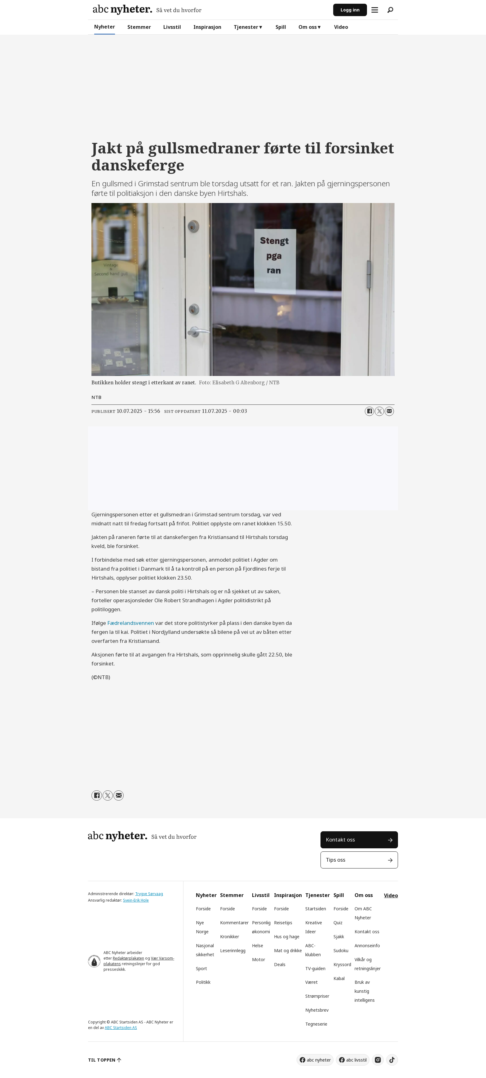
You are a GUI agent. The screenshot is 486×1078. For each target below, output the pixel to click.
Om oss (307, 27)
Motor (258, 959)
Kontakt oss (340, 839)
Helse (257, 945)
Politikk (203, 982)
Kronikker (229, 936)
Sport (201, 968)
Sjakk (339, 936)
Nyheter (104, 26)
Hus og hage (286, 936)
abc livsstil (356, 1060)
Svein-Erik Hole (136, 900)
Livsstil (172, 27)
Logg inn (350, 10)
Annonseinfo (367, 945)
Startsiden (315, 909)
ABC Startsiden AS (121, 1027)
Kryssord (342, 964)
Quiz (338, 923)
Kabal (339, 978)
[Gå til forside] (147, 9)
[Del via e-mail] (389, 411)
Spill (281, 27)
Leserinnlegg (232, 950)
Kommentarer (234, 923)
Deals (279, 964)
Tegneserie (316, 1024)
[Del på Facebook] (369, 411)
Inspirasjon (207, 27)
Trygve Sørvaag (149, 893)
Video (341, 27)
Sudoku (341, 950)
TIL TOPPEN (101, 1060)
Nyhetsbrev (317, 1010)
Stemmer (139, 27)
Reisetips (283, 923)
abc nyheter (319, 1060)
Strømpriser (317, 996)
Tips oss (335, 859)
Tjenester (246, 27)
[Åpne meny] (374, 10)
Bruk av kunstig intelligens (365, 991)
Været (311, 982)
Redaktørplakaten (128, 958)
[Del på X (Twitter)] (379, 411)
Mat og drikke (288, 950)
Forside (203, 909)
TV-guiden (315, 968)
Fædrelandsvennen (130, 622)
